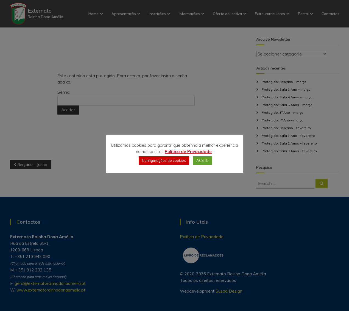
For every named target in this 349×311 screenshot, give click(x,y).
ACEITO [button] (202, 160)
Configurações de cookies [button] (164, 160)
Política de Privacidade (188, 151)
